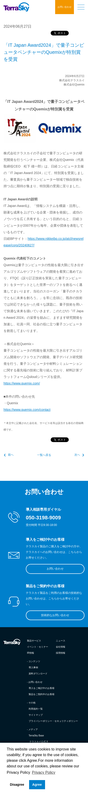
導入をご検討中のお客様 (41, 688)
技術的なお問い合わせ (55, 615)
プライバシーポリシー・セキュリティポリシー (53, 721)
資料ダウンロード (38, 673)
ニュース (60, 640)
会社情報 (60, 646)
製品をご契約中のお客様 (41, 694)
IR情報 (30, 653)
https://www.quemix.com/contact (27, 410)
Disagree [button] (17, 784)
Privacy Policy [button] (43, 772)
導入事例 (33, 667)
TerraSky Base (36, 735)
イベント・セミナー (37, 646)
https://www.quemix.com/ (22, 383)
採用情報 (60, 653)
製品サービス (34, 640)
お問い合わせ (64, 7)
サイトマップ (36, 715)
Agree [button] (37, 784)
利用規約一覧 (36, 708)
